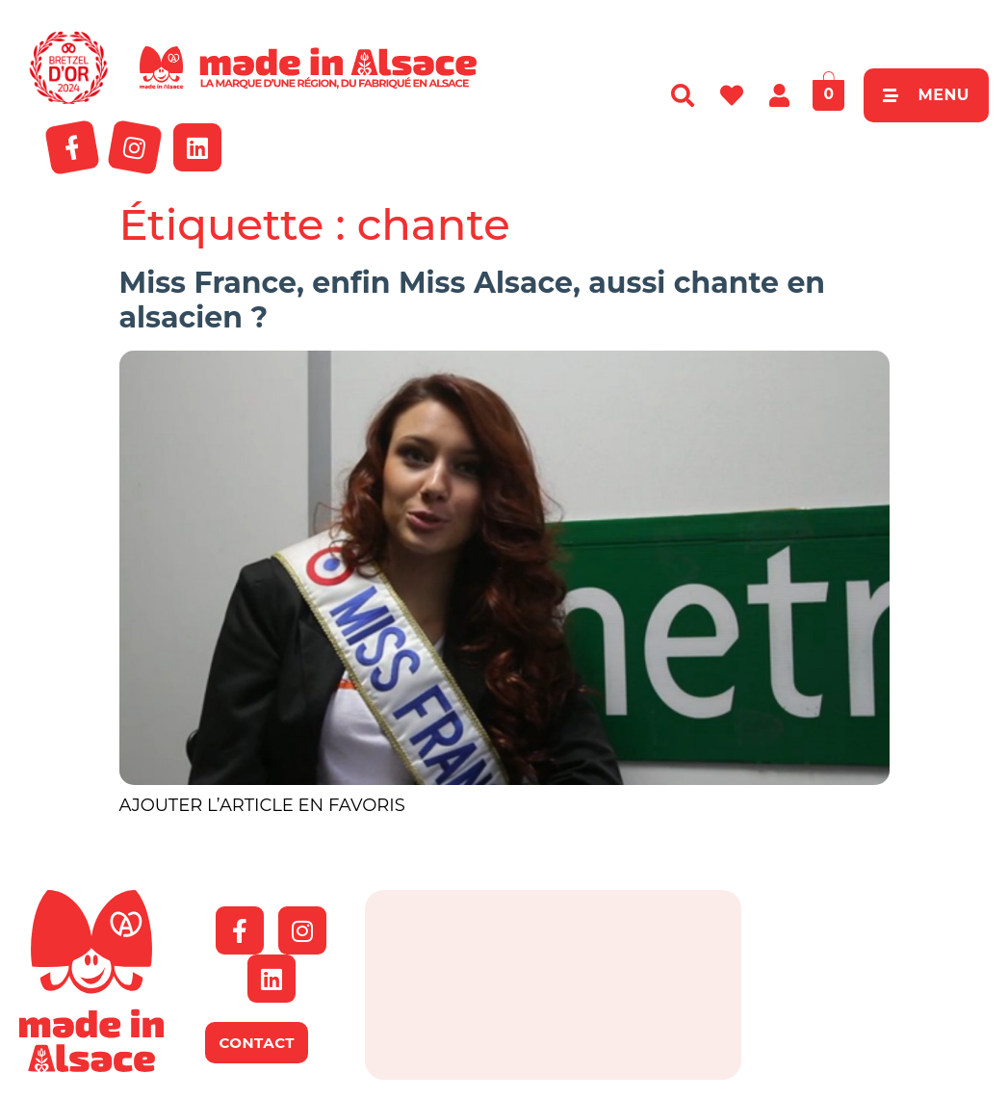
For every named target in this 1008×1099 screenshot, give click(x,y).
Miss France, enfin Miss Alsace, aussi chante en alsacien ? (472, 300)
